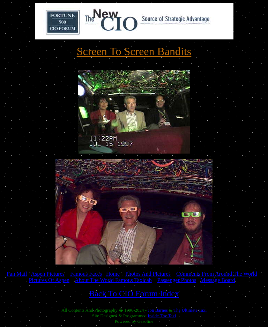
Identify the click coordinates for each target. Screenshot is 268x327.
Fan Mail (17, 274)
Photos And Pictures (148, 274)
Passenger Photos (176, 280)
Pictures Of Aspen (49, 280)
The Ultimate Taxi (190, 310)
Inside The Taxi (162, 315)
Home (113, 274)
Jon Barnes (158, 310)
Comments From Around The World (216, 274)
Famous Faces (86, 274)
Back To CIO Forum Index (134, 293)
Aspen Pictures (47, 274)
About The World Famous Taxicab (113, 280)
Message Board (217, 280)
